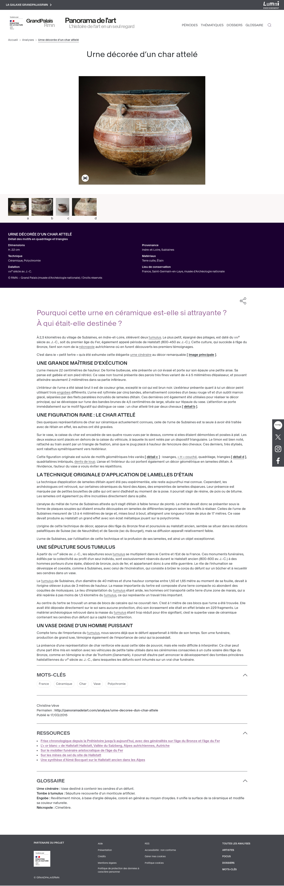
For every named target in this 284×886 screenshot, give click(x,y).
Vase (99, 684)
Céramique (65, 684)
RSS (146, 844)
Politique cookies (153, 863)
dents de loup (84, 462)
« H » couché (187, 457)
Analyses (28, 40)
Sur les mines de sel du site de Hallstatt (71, 756)
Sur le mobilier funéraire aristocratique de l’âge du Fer (82, 751)
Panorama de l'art (90, 21)
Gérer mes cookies (154, 857)
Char (84, 684)
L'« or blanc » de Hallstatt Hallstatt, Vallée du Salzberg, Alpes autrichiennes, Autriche (105, 746)
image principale (201, 355)
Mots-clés (228, 869)
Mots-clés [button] (51, 675)
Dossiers (234, 25)
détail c (152, 457)
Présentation (104, 851)
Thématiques (212, 25)
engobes (63, 393)
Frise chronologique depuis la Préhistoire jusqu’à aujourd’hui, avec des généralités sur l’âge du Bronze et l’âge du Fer (130, 741)
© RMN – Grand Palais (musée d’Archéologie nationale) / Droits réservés (55, 278)
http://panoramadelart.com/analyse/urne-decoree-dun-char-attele (106, 711)
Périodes (190, 25)
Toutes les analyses (235, 844)
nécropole (87, 347)
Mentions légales (106, 863)
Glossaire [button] (51, 781)
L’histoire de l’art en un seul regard (102, 27)
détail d (238, 457)
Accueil (13, 40)
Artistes (227, 851)
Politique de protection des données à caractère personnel (118, 871)
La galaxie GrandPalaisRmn (30, 5)
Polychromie (119, 684)
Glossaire (254, 25)
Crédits (101, 857)
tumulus (155, 338)
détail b (189, 407)
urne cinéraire (140, 355)
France (44, 684)
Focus (225, 857)
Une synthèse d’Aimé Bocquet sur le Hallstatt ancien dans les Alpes (93, 760)
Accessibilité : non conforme (160, 851)
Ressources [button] (53, 734)
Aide (100, 844)
